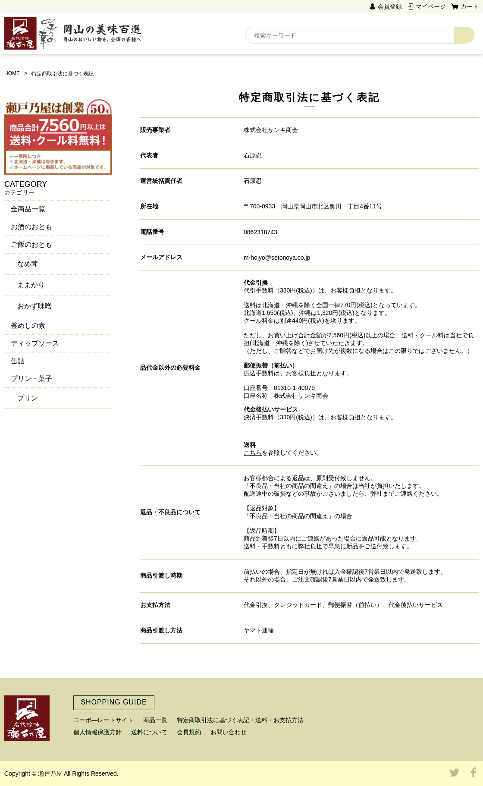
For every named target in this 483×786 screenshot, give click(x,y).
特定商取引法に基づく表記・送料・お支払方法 (240, 720)
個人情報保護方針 (97, 732)
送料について (149, 732)
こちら (253, 452)
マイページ (431, 6)
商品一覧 (155, 720)
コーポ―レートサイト (103, 720)
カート (470, 6)
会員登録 (390, 6)
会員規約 (189, 732)
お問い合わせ (228, 732)
